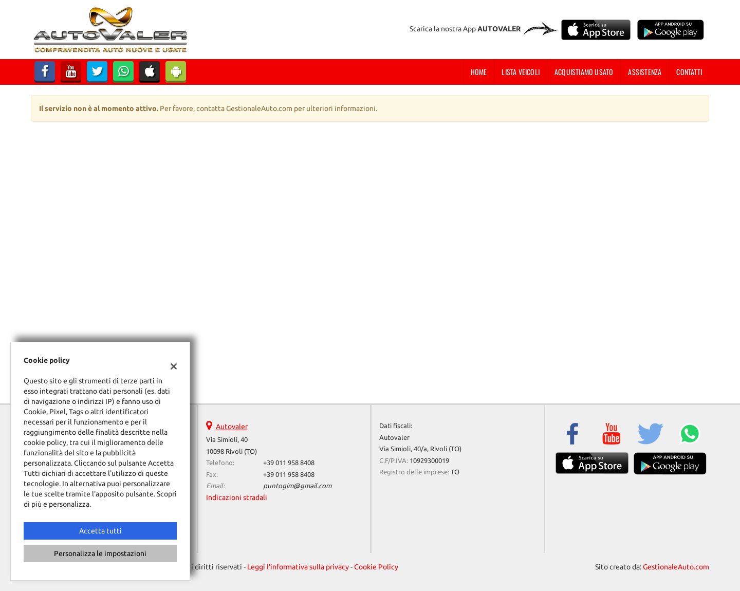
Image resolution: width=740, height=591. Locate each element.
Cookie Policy (376, 567)
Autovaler (232, 426)
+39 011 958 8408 (288, 463)
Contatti (689, 71)
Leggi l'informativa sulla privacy (298, 567)
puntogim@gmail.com (297, 486)
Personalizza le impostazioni (100, 553)
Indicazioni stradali (236, 497)
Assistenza (644, 71)
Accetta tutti (100, 531)
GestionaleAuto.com (676, 567)
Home (479, 71)
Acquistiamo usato (583, 71)
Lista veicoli (521, 71)
